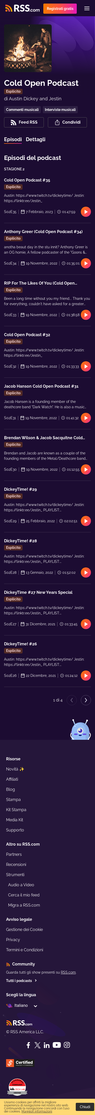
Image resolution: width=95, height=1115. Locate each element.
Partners (14, 854)
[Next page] (86, 700)
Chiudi (85, 1107)
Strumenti (15, 874)
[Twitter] (37, 1045)
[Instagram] (67, 1045)
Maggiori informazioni (37, 1111)
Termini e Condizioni (24, 949)
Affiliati (12, 779)
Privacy (13, 939)
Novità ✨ (15, 769)
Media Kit (14, 819)
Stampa (13, 799)
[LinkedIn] (47, 1045)
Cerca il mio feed (24, 895)
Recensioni (16, 864)
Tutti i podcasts (21, 981)
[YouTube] (57, 1045)
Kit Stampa (16, 809)
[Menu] (87, 8)
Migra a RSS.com (24, 905)
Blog (10, 789)
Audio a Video (21, 884)
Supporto (15, 830)
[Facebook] (28, 1045)
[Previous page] (72, 700)
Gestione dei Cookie (24, 929)
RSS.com (68, 972)
